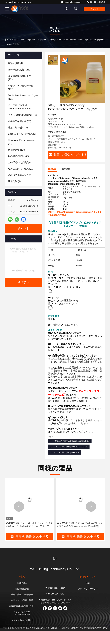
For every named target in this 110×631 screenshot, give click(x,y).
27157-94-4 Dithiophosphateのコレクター (69, 447)
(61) (21, 142)
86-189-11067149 (96, 2)
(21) (20, 169)
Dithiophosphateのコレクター (33, 39)
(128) (16, 150)
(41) (22, 115)
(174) (18, 127)
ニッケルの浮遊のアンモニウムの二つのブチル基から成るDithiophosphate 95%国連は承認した (80, 525)
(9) (14, 181)
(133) (19, 69)
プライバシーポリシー (88, 589)
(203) (20, 78)
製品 (14, 39)
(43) (18, 156)
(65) (19, 121)
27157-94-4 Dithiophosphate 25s (64, 452)
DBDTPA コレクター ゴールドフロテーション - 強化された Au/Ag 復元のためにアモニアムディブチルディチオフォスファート (29, 525)
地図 (88, 583)
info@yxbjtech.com (71, 2)
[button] (19, 506)
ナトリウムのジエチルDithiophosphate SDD (70, 441)
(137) (20, 87)
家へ (7, 39)
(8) (22, 134)
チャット (95, 9)
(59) (19, 107)
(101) (23, 97)
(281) (16, 63)
